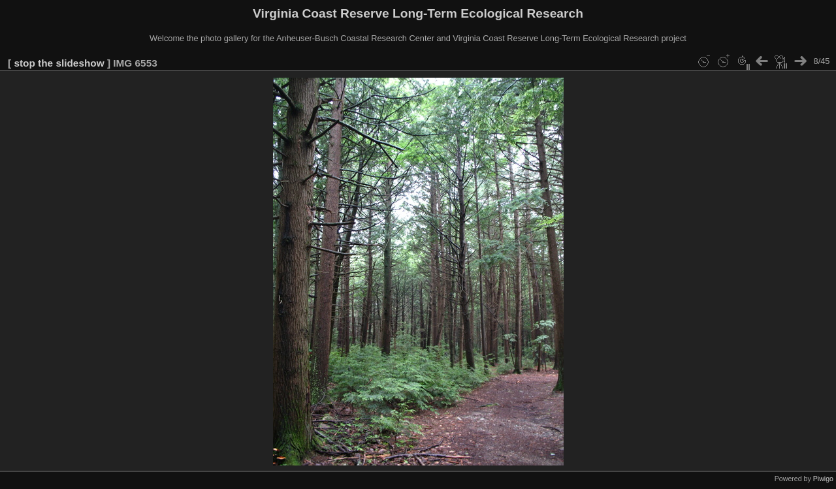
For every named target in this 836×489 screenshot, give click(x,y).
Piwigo (823, 478)
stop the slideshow (59, 63)
